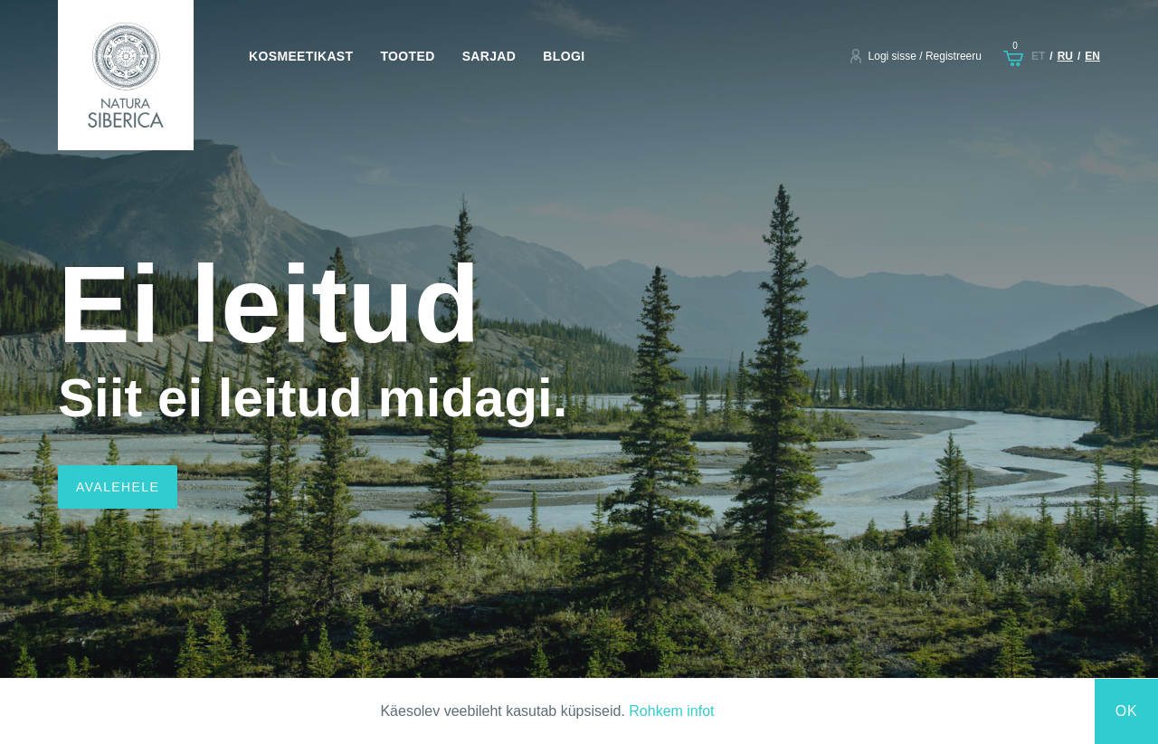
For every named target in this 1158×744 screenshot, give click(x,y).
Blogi (563, 56)
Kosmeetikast (301, 56)
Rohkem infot (671, 711)
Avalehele (117, 487)
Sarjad (489, 56)
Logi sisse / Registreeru (925, 56)
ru (1065, 56)
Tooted (407, 56)
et (1038, 56)
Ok (1126, 711)
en (1092, 56)
